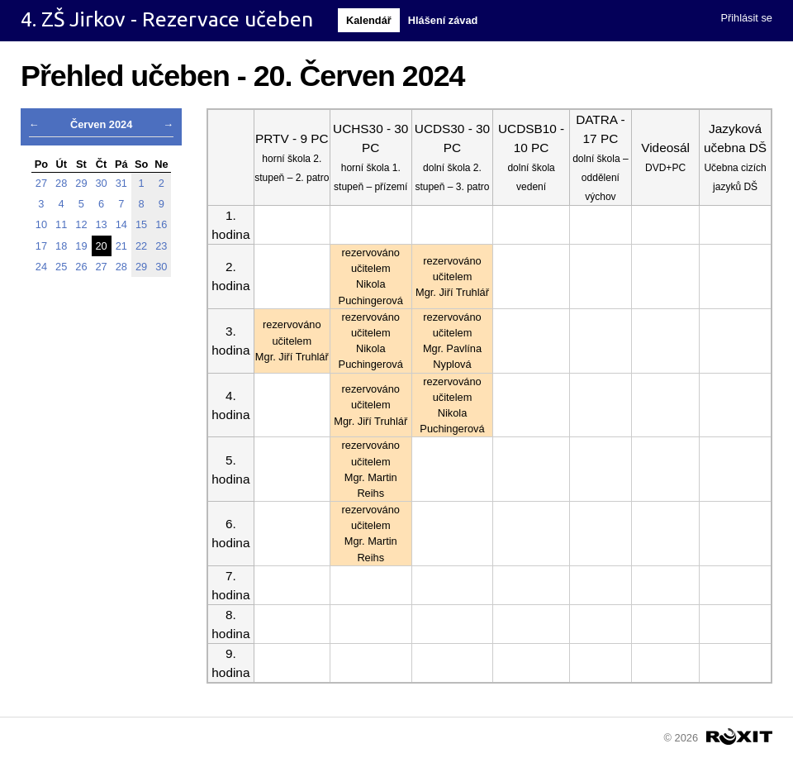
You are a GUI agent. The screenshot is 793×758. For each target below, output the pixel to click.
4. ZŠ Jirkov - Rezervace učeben (167, 19)
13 (101, 224)
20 (101, 246)
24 (41, 266)
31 (121, 183)
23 (161, 246)
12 (81, 224)
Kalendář (369, 20)
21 (121, 246)
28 (61, 183)
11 (61, 224)
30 (101, 183)
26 (81, 266)
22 (141, 246)
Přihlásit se (746, 18)
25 (61, 266)
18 (61, 246)
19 (81, 246)
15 (141, 224)
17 (41, 246)
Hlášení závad (443, 20)
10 (41, 224)
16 (161, 224)
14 (121, 224)
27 (41, 183)
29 (81, 183)
